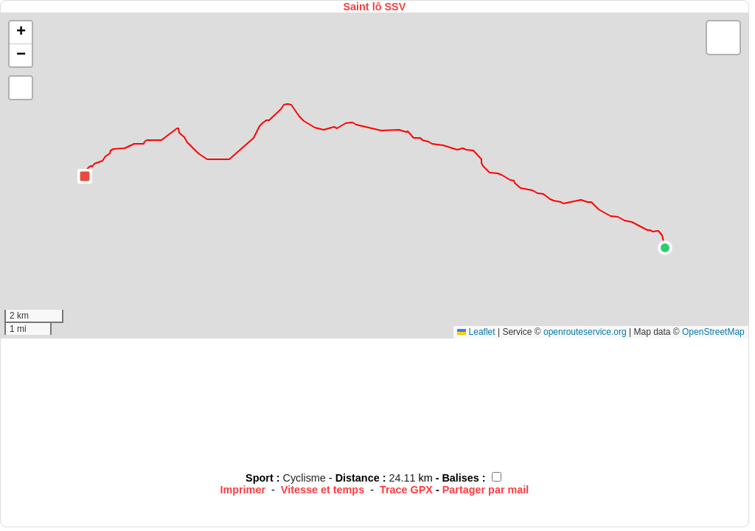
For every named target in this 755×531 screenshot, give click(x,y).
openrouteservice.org (585, 332)
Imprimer (242, 490)
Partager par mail (485, 490)
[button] (665, 248)
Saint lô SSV (374, 7)
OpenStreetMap (713, 332)
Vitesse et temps (322, 490)
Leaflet (476, 332)
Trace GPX (406, 490)
